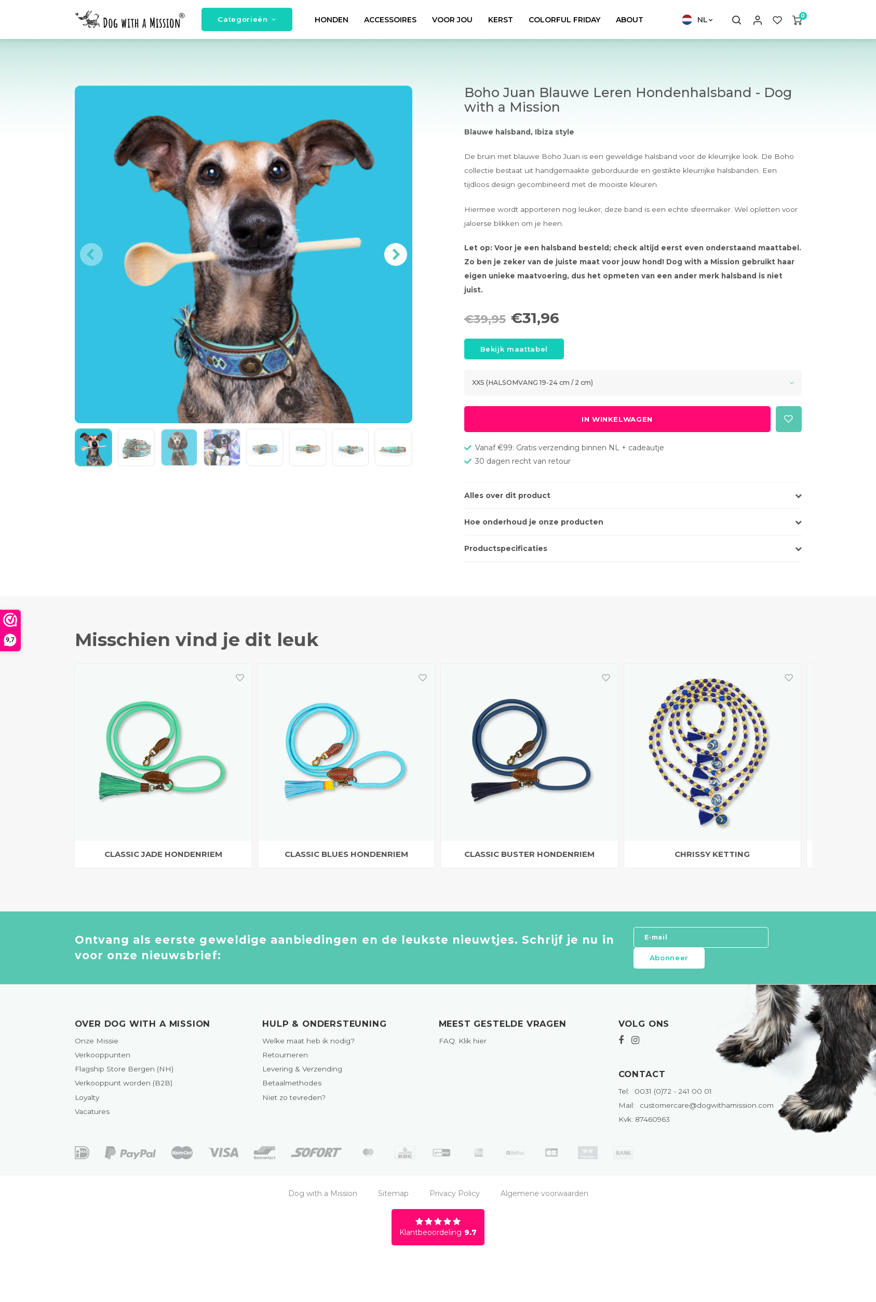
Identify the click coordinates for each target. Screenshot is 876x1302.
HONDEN (331, 23)
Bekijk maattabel (514, 355)
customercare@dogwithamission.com (696, 1111)
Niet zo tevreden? (294, 1103)
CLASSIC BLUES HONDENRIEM (346, 860)
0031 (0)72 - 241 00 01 (665, 1097)
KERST (500, 23)
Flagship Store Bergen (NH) (124, 1075)
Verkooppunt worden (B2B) (123, 1089)
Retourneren (285, 1061)
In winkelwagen (617, 425)
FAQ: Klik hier (463, 1047)
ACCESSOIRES (390, 23)
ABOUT (629, 23)
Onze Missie (96, 1047)
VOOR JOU (452, 23)
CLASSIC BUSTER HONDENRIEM (529, 860)
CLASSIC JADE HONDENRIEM (163, 860)
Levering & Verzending (302, 1075)
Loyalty (87, 1103)
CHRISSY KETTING (712, 860)
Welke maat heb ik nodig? (308, 1047)
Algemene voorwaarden (544, 1199)
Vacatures (92, 1117)
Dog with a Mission (322, 1199)
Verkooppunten (102, 1061)
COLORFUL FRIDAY (564, 23)
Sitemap (393, 1199)
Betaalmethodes (291, 1089)
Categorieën (247, 22)
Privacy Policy (454, 1199)
